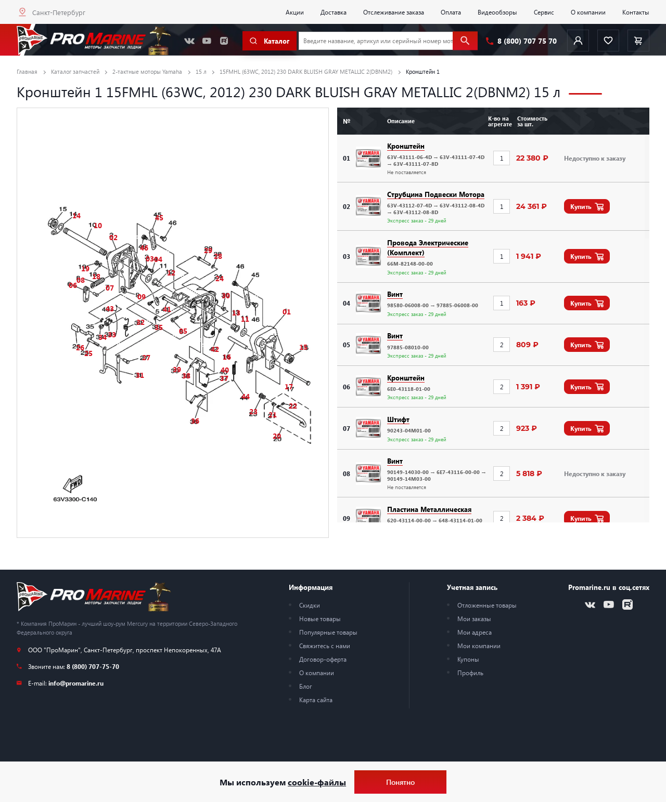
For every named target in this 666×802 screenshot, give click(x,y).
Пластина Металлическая (429, 509)
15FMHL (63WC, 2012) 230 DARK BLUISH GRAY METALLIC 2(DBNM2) (306, 71)
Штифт (398, 419)
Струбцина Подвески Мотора (435, 194)
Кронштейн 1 (423, 71)
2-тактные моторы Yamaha (147, 71)
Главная (27, 71)
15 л (201, 71)
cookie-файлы (317, 782)
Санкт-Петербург (58, 12)
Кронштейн (406, 145)
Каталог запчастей (75, 71)
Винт (395, 294)
